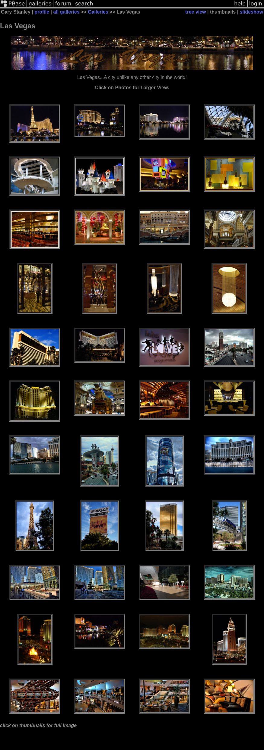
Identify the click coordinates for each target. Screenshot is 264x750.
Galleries (98, 11)
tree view (195, 11)
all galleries (66, 11)
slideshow (251, 11)
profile (41, 11)
